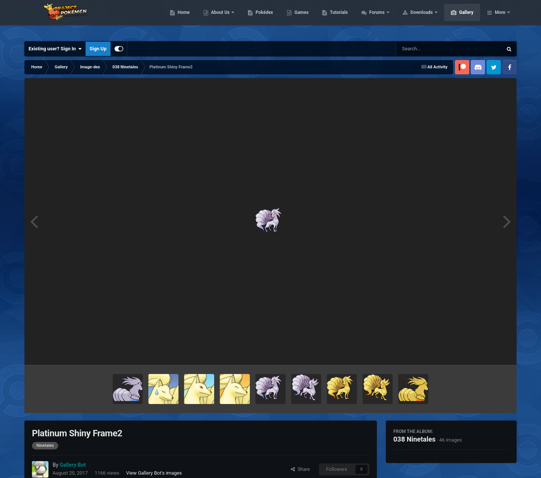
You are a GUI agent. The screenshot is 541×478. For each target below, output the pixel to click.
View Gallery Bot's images (154, 473)
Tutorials (374, 18)
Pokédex (299, 18)
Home (219, 18)
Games (337, 18)
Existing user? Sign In (55, 49)
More (500, 18)
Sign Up (97, 48)
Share (300, 469)
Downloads (458, 18)
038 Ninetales (414, 439)
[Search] (430, 49)
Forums (413, 18)
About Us (256, 18)
